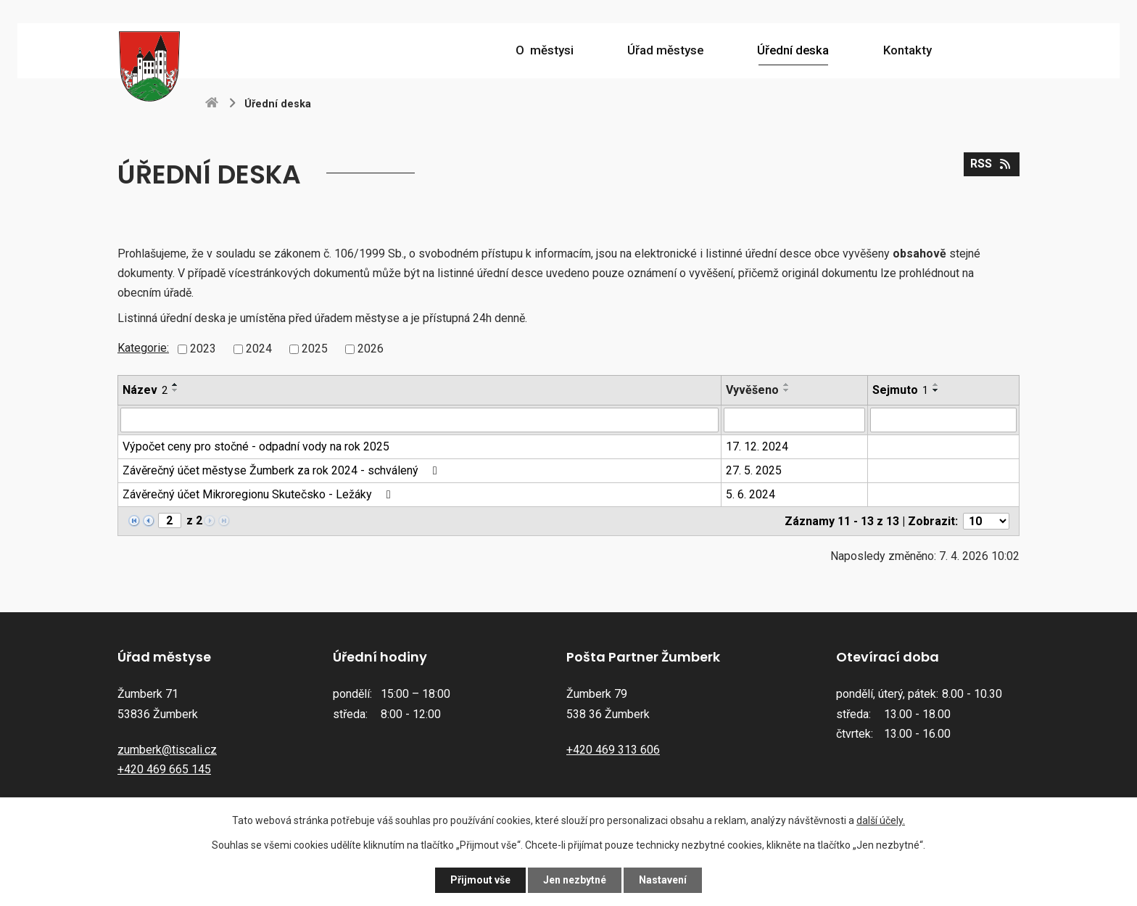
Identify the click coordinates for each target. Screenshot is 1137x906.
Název (145, 390)
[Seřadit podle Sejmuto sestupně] (936, 390)
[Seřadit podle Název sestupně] (175, 390)
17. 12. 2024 (757, 446)
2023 (203, 348)
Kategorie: (143, 348)
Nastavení (663, 880)
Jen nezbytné (574, 880)
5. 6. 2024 (750, 494)
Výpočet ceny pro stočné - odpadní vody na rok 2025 (256, 446)
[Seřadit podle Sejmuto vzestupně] (936, 384)
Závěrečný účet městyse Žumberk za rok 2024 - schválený (282, 470)
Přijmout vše (480, 880)
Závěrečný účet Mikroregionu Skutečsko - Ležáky (259, 494)
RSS (991, 163)
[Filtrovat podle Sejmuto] (943, 420)
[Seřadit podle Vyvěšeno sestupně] (787, 390)
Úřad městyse (665, 50)
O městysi (545, 50)
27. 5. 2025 (754, 470)
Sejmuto (900, 390)
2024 (259, 348)
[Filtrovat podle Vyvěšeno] (794, 420)
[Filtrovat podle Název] (419, 420)
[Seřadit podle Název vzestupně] (175, 384)
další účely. (880, 820)
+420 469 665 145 (164, 769)
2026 (370, 348)
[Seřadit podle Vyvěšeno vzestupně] (787, 384)
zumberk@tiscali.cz (167, 750)
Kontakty (907, 50)
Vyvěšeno (752, 390)
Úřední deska (793, 50)
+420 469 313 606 (613, 750)
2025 (315, 348)
